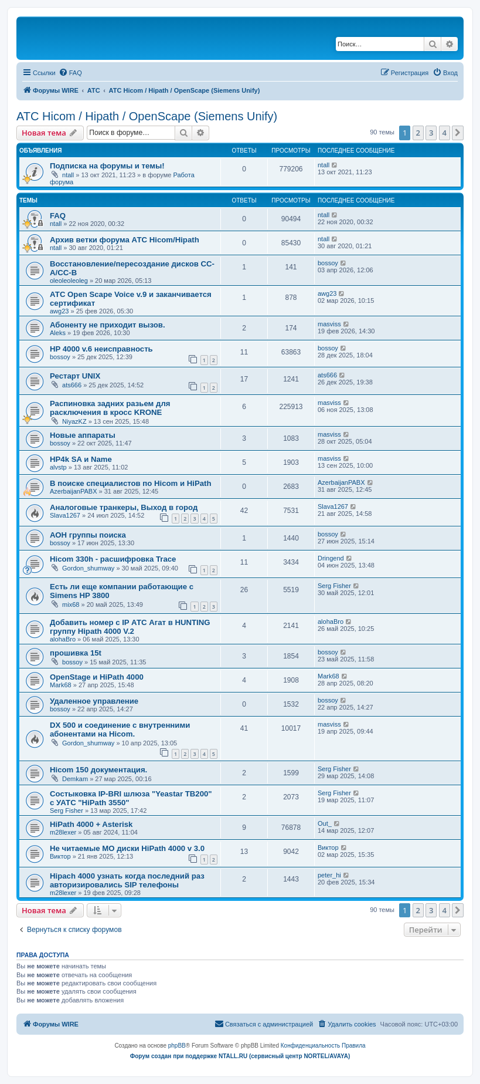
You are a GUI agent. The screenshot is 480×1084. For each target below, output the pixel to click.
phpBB (177, 1045)
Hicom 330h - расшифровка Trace (113, 559)
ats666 (71, 385)
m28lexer (63, 832)
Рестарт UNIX (75, 376)
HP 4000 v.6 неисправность (101, 349)
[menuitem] (70, 73)
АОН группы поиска (88, 535)
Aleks (58, 332)
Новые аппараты (82, 435)
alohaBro (63, 639)
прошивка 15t (75, 653)
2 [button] (418, 132)
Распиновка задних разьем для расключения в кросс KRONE (110, 408)
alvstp (58, 467)
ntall (68, 174)
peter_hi (329, 875)
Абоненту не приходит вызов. (107, 324)
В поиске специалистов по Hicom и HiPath (131, 483)
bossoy (328, 262)
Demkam (75, 778)
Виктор (60, 856)
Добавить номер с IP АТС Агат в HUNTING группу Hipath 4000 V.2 (130, 627)
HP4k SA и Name (81, 459)
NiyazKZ (74, 421)
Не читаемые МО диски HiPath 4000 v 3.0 (127, 848)
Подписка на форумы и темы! (107, 165)
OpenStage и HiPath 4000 (97, 677)
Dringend (331, 558)
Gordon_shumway (88, 568)
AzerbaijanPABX (73, 491)
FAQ (58, 215)
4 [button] (444, 132)
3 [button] (431, 132)
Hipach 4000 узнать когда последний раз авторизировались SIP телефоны (127, 880)
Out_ (325, 823)
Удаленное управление (94, 701)
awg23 (59, 311)
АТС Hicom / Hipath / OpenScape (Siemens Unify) (146, 116)
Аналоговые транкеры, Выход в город (124, 507)
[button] (458, 133)
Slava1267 (65, 515)
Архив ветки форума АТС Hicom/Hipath (124, 239)
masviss (329, 323)
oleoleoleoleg (69, 280)
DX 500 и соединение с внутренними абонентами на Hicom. (120, 729)
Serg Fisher (334, 585)
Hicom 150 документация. (98, 769)
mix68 (70, 604)
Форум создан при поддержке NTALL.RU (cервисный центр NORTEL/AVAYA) (240, 1056)
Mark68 (61, 684)
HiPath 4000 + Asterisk (91, 824)
